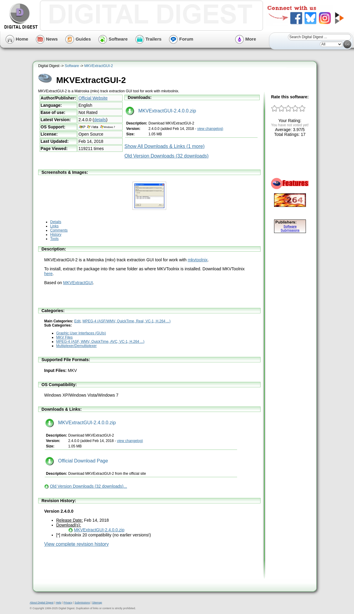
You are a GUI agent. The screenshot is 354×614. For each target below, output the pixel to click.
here (48, 273)
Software (113, 38)
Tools (54, 239)
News (47, 38)
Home (16, 38)
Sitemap (97, 602)
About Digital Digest (41, 602)
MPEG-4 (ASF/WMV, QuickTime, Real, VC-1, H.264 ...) (126, 321)
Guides (78, 38)
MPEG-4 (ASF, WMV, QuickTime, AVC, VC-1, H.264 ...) (100, 341)
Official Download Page (76, 460)
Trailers (148, 38)
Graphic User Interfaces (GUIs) (81, 333)
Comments (59, 230)
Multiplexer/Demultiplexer (76, 346)
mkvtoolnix (198, 259)
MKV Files (64, 337)
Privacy (67, 602)
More (245, 38)
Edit (77, 321)
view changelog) (210, 129)
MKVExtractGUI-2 (98, 66)
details (100, 119)
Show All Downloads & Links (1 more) (164, 146)
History (55, 234)
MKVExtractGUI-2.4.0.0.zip (160, 110)
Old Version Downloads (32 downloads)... (88, 486)
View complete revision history (76, 544)
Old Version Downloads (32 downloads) (166, 155)
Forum (181, 38)
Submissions (82, 602)
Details (55, 222)
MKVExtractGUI (78, 282)
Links (54, 226)
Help (58, 602)
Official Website (93, 98)
